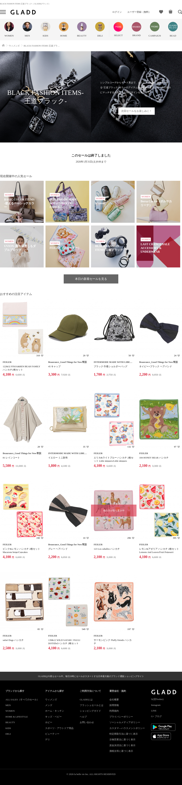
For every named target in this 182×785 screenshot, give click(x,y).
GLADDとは (86, 699)
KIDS (8, 728)
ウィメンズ (51, 699)
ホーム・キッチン (54, 710)
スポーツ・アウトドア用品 (59, 728)
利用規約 (114, 710)
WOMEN (10, 710)
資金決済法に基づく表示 (122, 745)
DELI (8, 733)
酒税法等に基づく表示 (121, 751)
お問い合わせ (87, 722)
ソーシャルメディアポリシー (124, 722)
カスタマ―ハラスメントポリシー (127, 728)
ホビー (48, 722)
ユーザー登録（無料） (139, 12)
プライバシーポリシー (121, 716)
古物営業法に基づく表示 (122, 739)
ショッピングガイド (90, 710)
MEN (8, 705)
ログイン (117, 12)
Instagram (156, 705)
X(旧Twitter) (157, 699)
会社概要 (114, 699)
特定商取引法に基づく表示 (123, 733)
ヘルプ (83, 716)
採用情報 (114, 705)
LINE (154, 710)
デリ (47, 739)
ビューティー (52, 733)
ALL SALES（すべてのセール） (22, 699)
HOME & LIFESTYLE (16, 716)
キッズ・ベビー (53, 716)
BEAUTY (10, 722)
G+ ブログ (156, 716)
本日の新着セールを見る (91, 278)
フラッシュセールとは (91, 705)
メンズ (48, 705)
